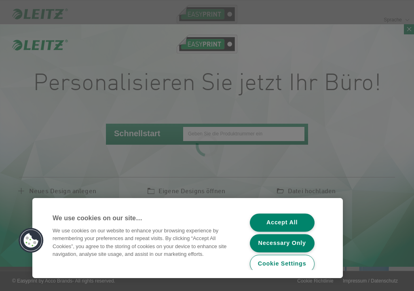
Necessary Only (282, 243)
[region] (187, 238)
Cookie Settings (282, 264)
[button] (31, 240)
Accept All (282, 222)
